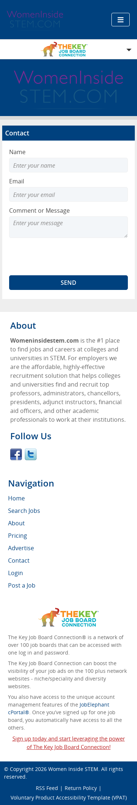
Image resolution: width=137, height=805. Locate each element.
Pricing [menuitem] (17, 536)
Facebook (16, 454)
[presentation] (64, 256)
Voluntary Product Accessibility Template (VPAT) (69, 797)
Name (17, 152)
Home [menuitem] (16, 498)
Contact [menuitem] (19, 560)
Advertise (21, 548)
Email (16, 181)
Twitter (31, 454)
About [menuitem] (16, 523)
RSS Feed (47, 787)
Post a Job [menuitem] (21, 585)
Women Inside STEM (73, 768)
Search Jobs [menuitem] (24, 511)
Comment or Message (39, 210)
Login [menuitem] (15, 573)
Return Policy (81, 787)
